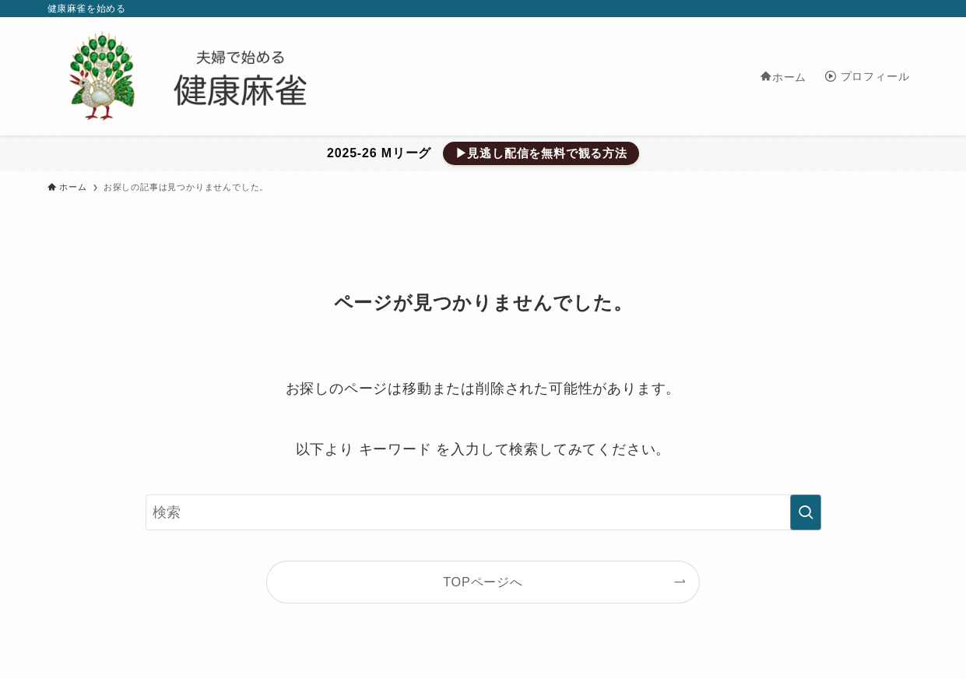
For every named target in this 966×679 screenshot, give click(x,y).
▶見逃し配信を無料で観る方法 (541, 153)
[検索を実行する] (805, 512)
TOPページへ (483, 582)
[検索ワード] (483, 512)
